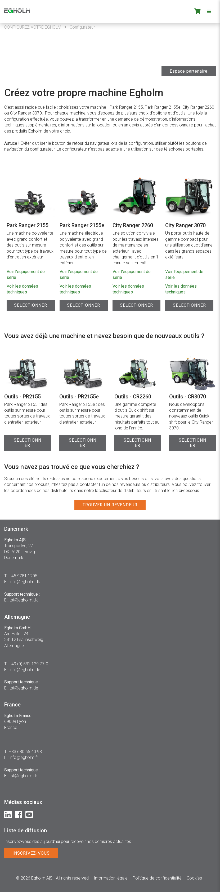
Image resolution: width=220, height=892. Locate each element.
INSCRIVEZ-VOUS (31, 853)
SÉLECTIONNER (27, 443)
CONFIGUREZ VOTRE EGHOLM (32, 27)
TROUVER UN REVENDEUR (110, 504)
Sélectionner (30, 305)
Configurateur (82, 27)
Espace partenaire (189, 71)
